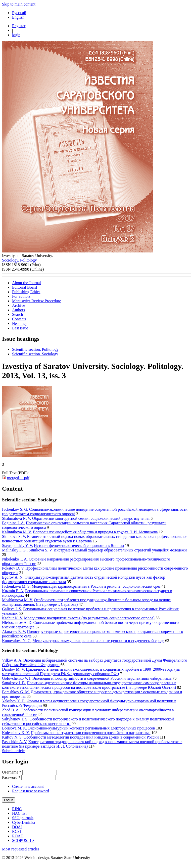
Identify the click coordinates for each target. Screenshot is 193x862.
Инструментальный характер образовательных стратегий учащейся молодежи (120, 550)
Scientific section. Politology (35, 349)
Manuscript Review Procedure (36, 301)
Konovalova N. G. (16, 640)
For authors (21, 296)
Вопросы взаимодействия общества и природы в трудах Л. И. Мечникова (95, 532)
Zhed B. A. (11, 710)
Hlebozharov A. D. (17, 622)
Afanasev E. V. (14, 631)
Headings (19, 323)
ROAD (17, 836)
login (16, 35)
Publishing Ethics (26, 292)
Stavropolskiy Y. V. (17, 545)
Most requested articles (20, 849)
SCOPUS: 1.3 (23, 840)
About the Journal (26, 283)
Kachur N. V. (12, 618)
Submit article (13, 751)
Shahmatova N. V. (16, 518)
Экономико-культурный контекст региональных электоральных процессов (91, 728)
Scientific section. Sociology (35, 354)
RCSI (16, 831)
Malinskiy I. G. (14, 550)
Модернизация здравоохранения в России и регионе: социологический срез (96, 586)
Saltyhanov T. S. (15, 719)
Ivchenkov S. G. (15, 509)
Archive (18, 305)
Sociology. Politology (19, 260)
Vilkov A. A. (12, 660)
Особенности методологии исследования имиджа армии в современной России (91, 737)
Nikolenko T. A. (15, 559)
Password (11, 777)
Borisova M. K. (14, 728)
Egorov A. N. (12, 577)
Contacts (19, 319)
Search (17, 314)
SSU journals (22, 818)
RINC (17, 809)
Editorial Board (24, 287)
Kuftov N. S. (12, 737)
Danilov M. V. (13, 669)
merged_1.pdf (18, 478)
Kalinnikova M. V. (17, 532)
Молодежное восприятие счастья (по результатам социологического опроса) (89, 618)
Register (18, 26)
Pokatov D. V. (13, 568)
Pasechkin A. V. (14, 742)
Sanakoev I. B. (14, 683)
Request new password (30, 791)
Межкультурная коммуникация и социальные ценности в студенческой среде (98, 640)
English (18, 17)
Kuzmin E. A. (13, 591)
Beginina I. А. (13, 523)
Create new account (28, 786)
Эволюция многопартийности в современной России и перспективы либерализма (102, 678)
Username (11, 772)
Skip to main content (18, 4)
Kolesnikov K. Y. (16, 732)
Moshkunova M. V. (17, 600)
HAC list (19, 813)
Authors (18, 310)
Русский (19, 13)
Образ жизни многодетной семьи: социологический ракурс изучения (91, 518)
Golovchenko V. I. (16, 678)
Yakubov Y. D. (14, 701)
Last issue (20, 328)
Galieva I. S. (12, 609)
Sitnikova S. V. (14, 536)
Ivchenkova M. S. (16, 586)
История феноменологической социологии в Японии (79, 545)
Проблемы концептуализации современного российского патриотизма (90, 732)
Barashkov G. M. (16, 692)
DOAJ (17, 827)
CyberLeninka (23, 822)
